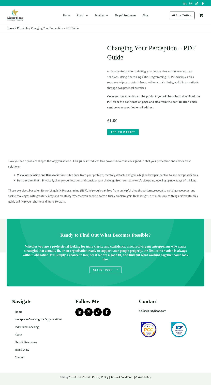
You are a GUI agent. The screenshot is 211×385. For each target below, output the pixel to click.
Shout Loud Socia (77, 377)
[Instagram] (191, 3)
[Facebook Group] (202, 3)
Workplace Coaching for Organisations (38, 320)
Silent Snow (22, 350)
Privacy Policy (99, 377)
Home (18, 312)
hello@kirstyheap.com (152, 311)
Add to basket (123, 132)
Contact (20, 358)
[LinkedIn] (185, 3)
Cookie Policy (144, 377)
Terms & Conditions (122, 377)
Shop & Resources (26, 342)
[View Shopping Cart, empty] (201, 15)
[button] (87, 15)
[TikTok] (196, 3)
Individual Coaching (27, 327)
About (18, 335)
